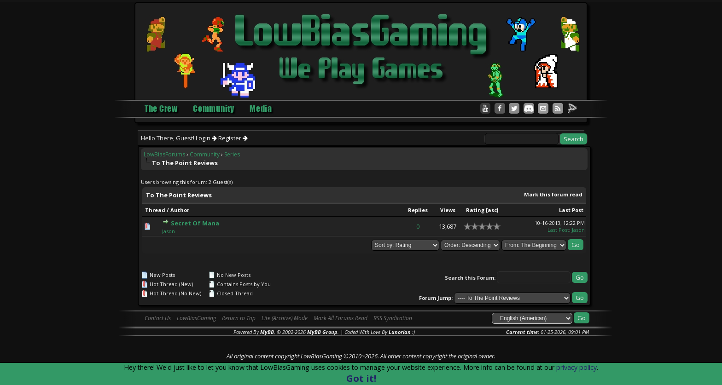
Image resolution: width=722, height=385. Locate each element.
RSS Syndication (392, 318)
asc (492, 210)
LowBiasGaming (196, 318)
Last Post (571, 210)
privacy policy (576, 367)
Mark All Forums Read (340, 318)
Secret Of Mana (195, 223)
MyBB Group (322, 331)
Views (447, 210)
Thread (155, 210)
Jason (168, 231)
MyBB (267, 331)
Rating (475, 210)
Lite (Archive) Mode (285, 318)
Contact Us (158, 318)
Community (205, 154)
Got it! (361, 378)
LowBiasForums (164, 154)
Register (233, 138)
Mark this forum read (553, 194)
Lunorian (400, 331)
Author (179, 210)
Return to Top (239, 318)
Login (206, 138)
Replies (418, 210)
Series (232, 154)
